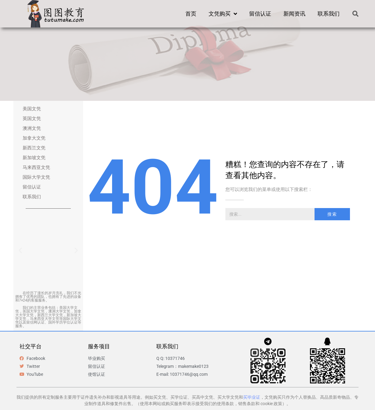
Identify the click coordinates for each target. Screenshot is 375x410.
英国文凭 (32, 118)
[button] (355, 14)
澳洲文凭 (32, 128)
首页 (190, 13)
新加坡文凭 (34, 157)
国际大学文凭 (36, 177)
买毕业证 (251, 397)
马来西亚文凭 (36, 167)
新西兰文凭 (34, 148)
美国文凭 (32, 109)
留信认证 (260, 13)
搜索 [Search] (332, 214)
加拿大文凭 (34, 138)
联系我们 (329, 13)
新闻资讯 (294, 13)
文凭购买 (223, 14)
